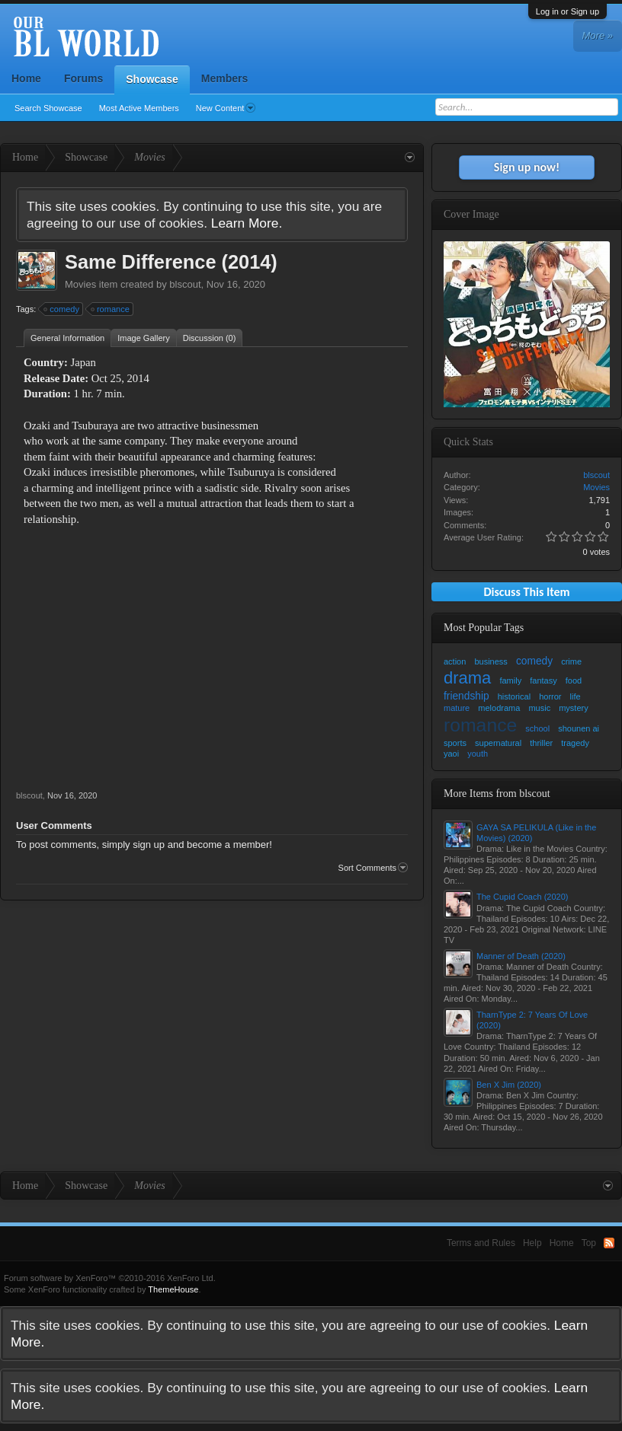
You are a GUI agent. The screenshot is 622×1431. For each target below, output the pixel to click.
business (490, 661)
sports (455, 742)
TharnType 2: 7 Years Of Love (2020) (532, 1020)
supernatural (498, 742)
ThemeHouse (173, 1289)
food (574, 680)
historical (514, 696)
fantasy (543, 680)
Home (26, 78)
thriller (541, 742)
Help (532, 1243)
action (455, 661)
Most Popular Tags (484, 627)
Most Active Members (139, 108)
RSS (609, 1243)
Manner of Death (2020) (521, 956)
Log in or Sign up (567, 11)
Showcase (152, 79)
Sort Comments (373, 867)
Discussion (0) (209, 338)
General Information (67, 338)
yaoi (451, 753)
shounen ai (578, 728)
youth (477, 753)
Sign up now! (526, 167)
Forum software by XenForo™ (110, 1278)
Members (224, 78)
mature (457, 707)
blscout (184, 284)
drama (467, 677)
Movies (80, 284)
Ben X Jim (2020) (508, 1084)
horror (550, 696)
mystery (573, 707)
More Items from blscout (497, 793)
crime (571, 661)
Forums (83, 78)
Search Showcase (48, 108)
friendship (466, 696)
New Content (226, 108)
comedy (62, 309)
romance (111, 309)
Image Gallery (143, 338)
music (539, 707)
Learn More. (246, 223)
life (575, 696)
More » (597, 35)
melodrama (499, 707)
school (537, 728)
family (510, 680)
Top (589, 1243)
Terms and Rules (481, 1243)
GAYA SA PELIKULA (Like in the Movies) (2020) (536, 833)
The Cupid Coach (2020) (522, 896)
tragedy (575, 742)
